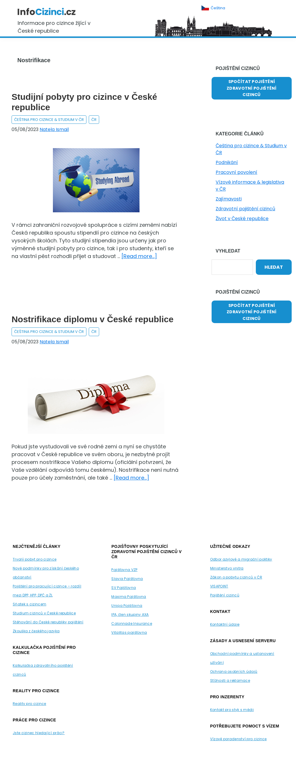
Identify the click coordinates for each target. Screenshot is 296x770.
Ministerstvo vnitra (227, 568)
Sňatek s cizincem (29, 604)
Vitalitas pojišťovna (129, 632)
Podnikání (227, 162)
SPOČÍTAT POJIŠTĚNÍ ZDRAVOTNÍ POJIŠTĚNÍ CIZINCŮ (252, 88)
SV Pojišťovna (123, 587)
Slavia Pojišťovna (127, 578)
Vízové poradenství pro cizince (238, 738)
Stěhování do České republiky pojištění (48, 622)
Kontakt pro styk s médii (232, 709)
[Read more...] (139, 256)
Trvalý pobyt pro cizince (34, 559)
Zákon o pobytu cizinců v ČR (236, 577)
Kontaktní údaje (225, 624)
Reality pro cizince (29, 703)
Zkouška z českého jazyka (36, 631)
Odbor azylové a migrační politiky (241, 559)
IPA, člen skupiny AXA (130, 614)
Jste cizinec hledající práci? (39, 732)
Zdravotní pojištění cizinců (245, 208)
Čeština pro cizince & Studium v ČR (49, 119)
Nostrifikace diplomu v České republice (92, 319)
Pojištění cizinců (224, 595)
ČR (94, 119)
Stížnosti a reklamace (230, 680)
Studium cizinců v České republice (44, 613)
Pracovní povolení (236, 172)
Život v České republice (242, 218)
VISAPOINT (219, 586)
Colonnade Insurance (131, 623)
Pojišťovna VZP (124, 569)
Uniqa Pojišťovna (126, 605)
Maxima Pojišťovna (128, 596)
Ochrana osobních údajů (234, 671)
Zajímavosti (229, 199)
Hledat (273, 267)
